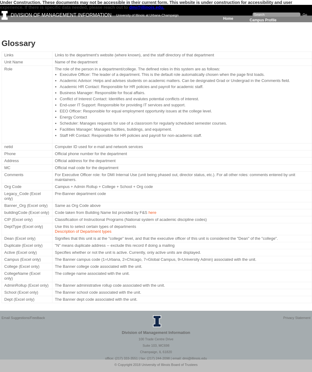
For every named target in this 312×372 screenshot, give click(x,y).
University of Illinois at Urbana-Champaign (147, 15)
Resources (148, 27)
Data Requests (109, 27)
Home (228, 18)
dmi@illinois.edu (195, 358)
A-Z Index (217, 27)
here (152, 212)
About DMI (183, 27)
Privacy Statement (296, 318)
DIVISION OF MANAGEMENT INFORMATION (61, 15)
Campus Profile (263, 20)
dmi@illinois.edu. (147, 7)
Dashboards (70, 27)
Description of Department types (83, 231)
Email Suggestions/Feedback (23, 318)
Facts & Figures (29, 27)
